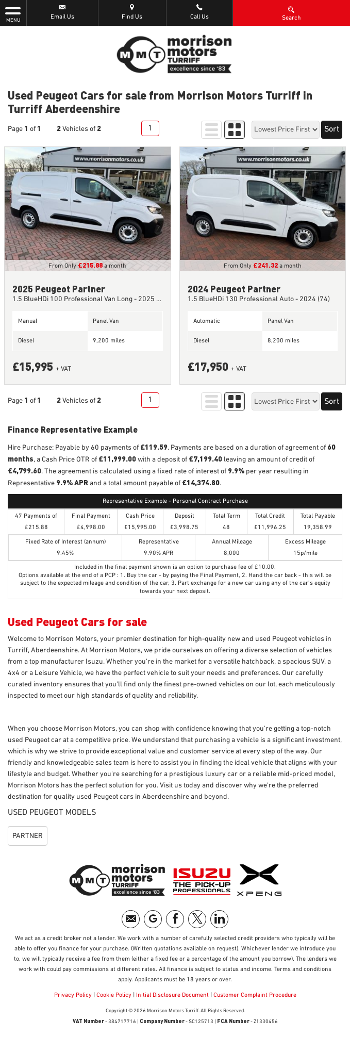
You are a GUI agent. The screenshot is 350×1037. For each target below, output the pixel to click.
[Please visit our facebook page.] (175, 919)
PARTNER (27, 836)
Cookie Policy (113, 995)
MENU (13, 14)
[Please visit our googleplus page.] (153, 919)
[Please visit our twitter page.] (197, 919)
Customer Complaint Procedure (254, 995)
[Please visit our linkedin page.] (219, 919)
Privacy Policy (73, 995)
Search (291, 13)
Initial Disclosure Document (172, 995)
